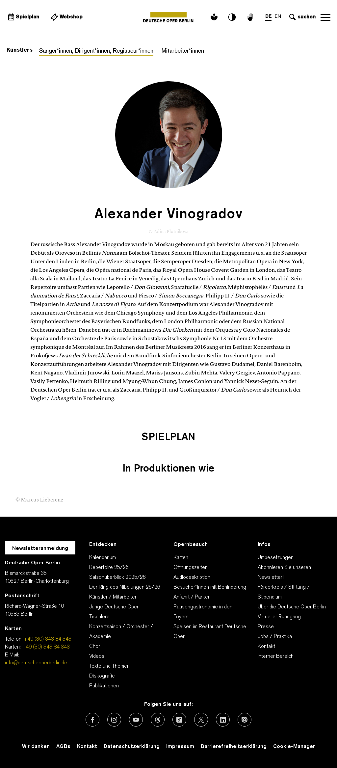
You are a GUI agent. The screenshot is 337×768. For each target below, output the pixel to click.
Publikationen (104, 686)
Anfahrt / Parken (192, 597)
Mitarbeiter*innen (183, 51)
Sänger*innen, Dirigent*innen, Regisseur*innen (96, 51)
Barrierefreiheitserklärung (234, 746)
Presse (266, 626)
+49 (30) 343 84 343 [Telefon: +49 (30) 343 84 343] (47, 639)
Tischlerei (100, 617)
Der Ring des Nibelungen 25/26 (124, 587)
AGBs (63, 746)
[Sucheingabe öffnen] (302, 17)
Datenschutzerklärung (132, 746)
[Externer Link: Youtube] (136, 719)
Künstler (20, 50)
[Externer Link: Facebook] (92, 719)
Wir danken (36, 746)
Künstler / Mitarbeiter (113, 597)
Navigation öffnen (325, 17)
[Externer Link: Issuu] (244, 719)
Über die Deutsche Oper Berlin (292, 607)
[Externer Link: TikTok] (179, 719)
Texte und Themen (109, 666)
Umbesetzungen (276, 557)
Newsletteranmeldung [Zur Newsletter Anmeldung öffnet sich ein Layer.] (40, 548)
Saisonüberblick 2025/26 (117, 577)
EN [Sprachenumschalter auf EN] (278, 16)
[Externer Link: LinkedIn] (222, 719)
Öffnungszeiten (190, 567)
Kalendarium (102, 557)
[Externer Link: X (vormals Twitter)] (201, 719)
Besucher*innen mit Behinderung (209, 587)
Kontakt (266, 646)
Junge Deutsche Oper (114, 607)
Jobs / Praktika (275, 636)
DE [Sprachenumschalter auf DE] (268, 16)
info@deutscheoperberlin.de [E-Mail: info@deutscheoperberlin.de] (36, 663)
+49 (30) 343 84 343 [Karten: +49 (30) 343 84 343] (46, 647)
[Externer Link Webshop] (66, 17)
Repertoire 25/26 (109, 567)
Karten (180, 557)
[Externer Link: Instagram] (114, 719)
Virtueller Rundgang (279, 617)
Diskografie (102, 676)
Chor (94, 646)
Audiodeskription (191, 577)
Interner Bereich (276, 656)
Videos (96, 656)
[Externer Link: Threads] (157, 719)
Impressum (180, 746)
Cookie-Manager (294, 746)
